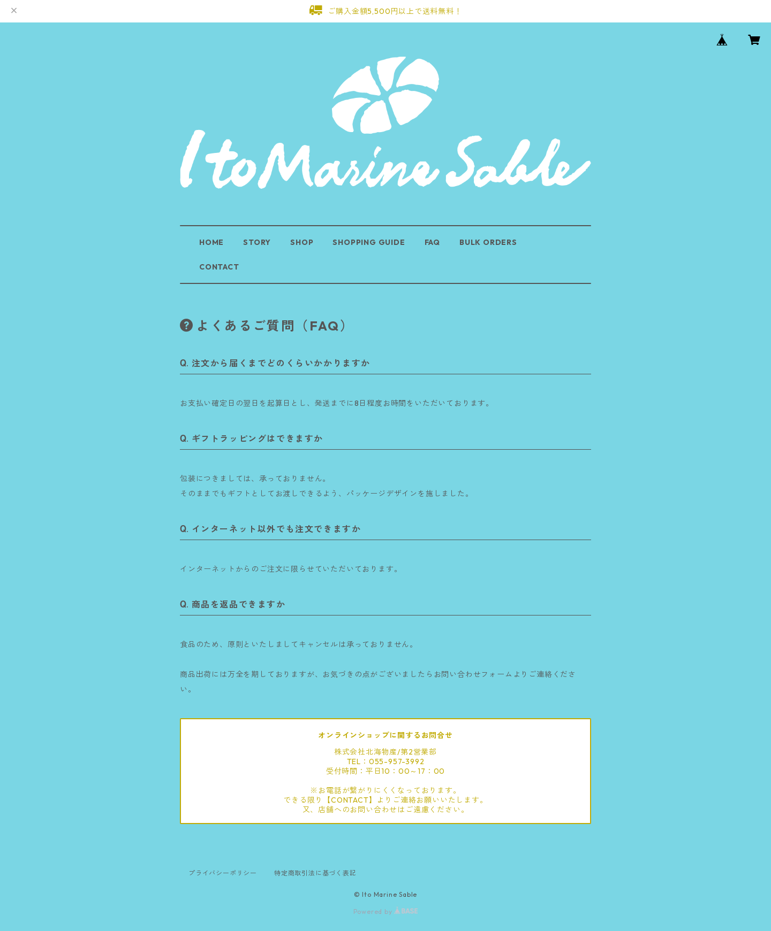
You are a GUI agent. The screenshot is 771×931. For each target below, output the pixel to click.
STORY (257, 242)
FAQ (432, 242)
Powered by (385, 911)
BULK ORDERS (488, 242)
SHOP (301, 242)
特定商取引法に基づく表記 (315, 873)
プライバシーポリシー (222, 873)
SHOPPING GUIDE (368, 242)
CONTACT (219, 267)
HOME (211, 242)
